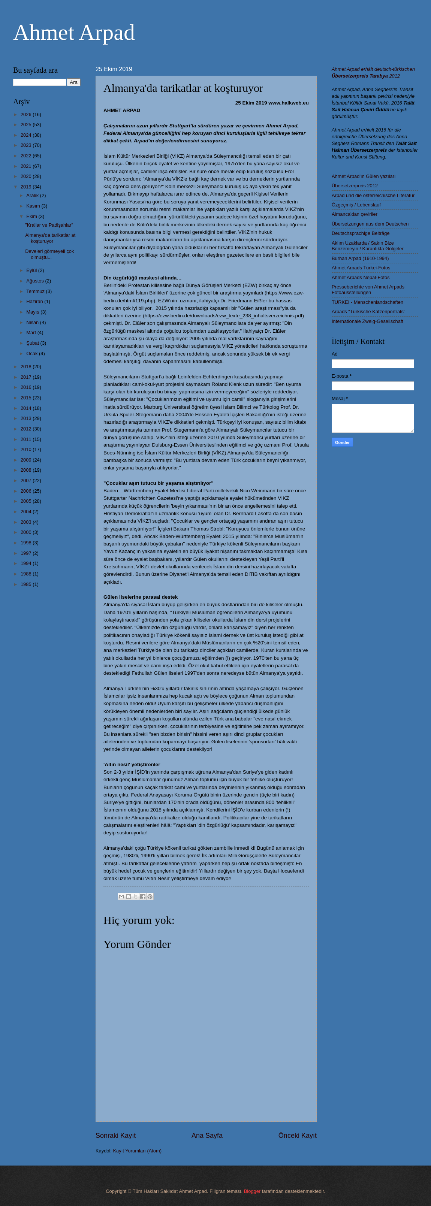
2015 (27, 398)
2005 (27, 501)
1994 (27, 563)
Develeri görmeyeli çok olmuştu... (49, 254)
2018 (27, 366)
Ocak (32, 353)
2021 (27, 166)
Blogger (252, 1191)
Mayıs (33, 312)
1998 (27, 542)
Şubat (33, 343)
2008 (27, 470)
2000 (27, 532)
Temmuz (36, 291)
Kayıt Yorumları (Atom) (137, 1151)
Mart (31, 332)
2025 (27, 124)
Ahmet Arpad (74, 32)
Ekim (32, 216)
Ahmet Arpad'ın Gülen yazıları (364, 176)
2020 (27, 176)
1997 (27, 553)
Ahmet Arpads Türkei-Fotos (361, 267)
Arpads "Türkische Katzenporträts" (369, 311)
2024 (27, 135)
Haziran (35, 301)
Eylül (32, 270)
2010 (27, 449)
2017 (27, 377)
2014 (27, 408)
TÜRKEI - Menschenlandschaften (367, 302)
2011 (27, 439)
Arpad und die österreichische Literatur (373, 195)
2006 (27, 491)
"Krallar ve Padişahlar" (49, 225)
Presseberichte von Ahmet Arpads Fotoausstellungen (368, 289)
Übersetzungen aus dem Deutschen (370, 224)
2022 (27, 155)
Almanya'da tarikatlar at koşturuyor (50, 238)
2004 (27, 511)
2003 (27, 522)
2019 (27, 187)
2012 (27, 429)
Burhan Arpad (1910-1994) (360, 258)
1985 (27, 584)
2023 (27, 145)
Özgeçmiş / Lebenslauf (356, 205)
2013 (27, 418)
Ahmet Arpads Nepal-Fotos (361, 277)
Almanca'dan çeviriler (354, 214)
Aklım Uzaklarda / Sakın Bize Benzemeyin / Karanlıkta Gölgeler (368, 245)
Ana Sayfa (207, 1135)
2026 (27, 114)
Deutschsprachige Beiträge (361, 233)
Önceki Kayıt (297, 1135)
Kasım (33, 206)
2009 (27, 460)
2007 (27, 480)
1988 (27, 574)
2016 (27, 387)
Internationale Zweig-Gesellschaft (367, 321)
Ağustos (35, 281)
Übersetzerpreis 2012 (355, 185)
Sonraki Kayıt (116, 1135)
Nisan (33, 322)
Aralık (33, 195)
